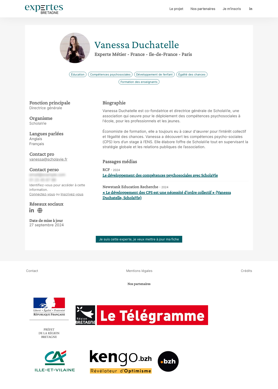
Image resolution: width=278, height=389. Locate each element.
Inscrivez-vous (72, 194)
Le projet (176, 9)
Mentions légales (139, 271)
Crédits (246, 271)
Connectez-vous (42, 194)
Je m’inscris (232, 9)
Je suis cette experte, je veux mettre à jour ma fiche (139, 239)
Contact (32, 271)
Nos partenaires (202, 9)
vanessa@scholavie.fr (48, 159)
